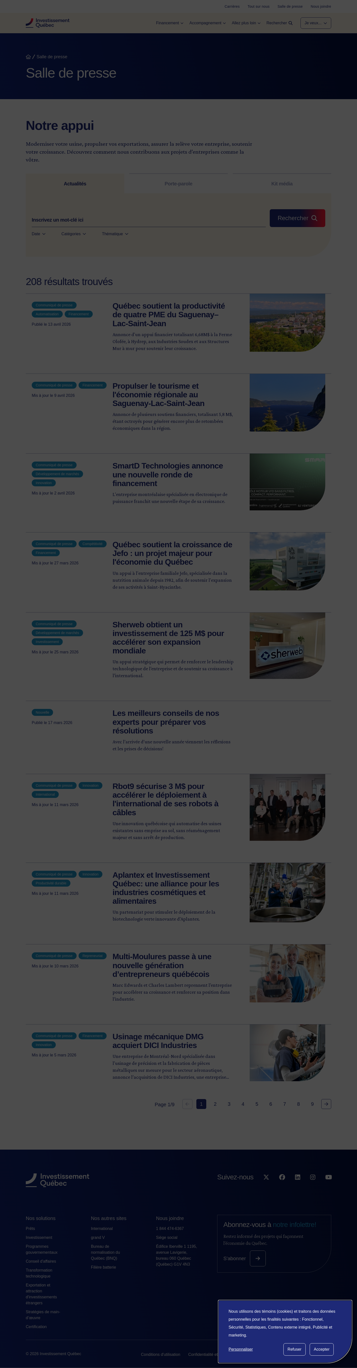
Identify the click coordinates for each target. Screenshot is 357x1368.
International (102, 1228)
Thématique (115, 234)
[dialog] (285, 1331)
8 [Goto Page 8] (298, 1104)
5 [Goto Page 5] (256, 1104)
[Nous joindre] (321, 6)
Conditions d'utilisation (160, 1354)
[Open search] (280, 23)
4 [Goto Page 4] (242, 1104)
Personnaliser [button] (241, 1349)
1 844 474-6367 (170, 1228)
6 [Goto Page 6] (270, 1104)
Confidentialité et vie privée (212, 1354)
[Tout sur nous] (259, 6)
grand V (98, 1237)
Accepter (321, 1349)
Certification (36, 1327)
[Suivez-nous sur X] (266, 1187)
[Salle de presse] (290, 6)
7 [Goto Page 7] (284, 1104)
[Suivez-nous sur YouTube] (328, 1187)
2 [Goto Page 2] (215, 1104)
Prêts (30, 1228)
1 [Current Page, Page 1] (201, 1104)
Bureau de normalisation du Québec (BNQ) (105, 1252)
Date (39, 234)
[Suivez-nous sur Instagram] (312, 1187)
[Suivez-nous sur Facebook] (282, 1187)
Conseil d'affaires (41, 1261)
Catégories (73, 234)
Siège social (166, 1237)
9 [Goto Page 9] (312, 1104)
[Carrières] (232, 6)
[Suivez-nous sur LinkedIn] (297, 1187)
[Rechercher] (297, 218)
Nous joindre (170, 1218)
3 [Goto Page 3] (229, 1104)
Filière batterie (103, 1267)
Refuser (294, 1349)
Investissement (39, 1237)
